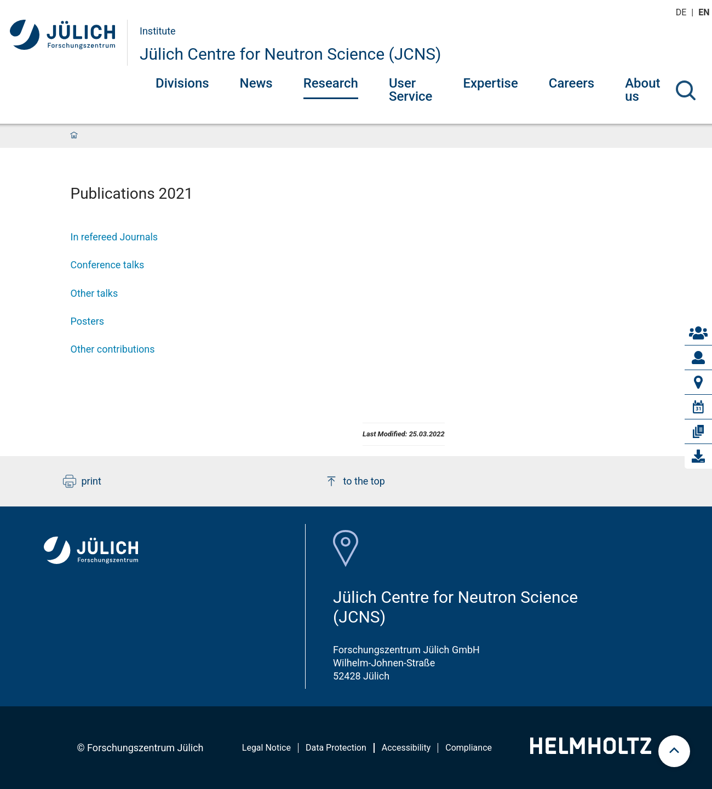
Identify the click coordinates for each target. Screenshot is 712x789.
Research (330, 83)
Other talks (94, 293)
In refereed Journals (114, 237)
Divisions (182, 83)
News (256, 83)
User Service (411, 90)
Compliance (468, 747)
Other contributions (113, 349)
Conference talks (108, 264)
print (82, 481)
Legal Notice (266, 747)
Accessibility (406, 747)
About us (642, 90)
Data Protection (336, 747)
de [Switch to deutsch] (682, 12)
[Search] (686, 90)
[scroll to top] (674, 751)
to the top (355, 481)
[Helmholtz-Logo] (590, 750)
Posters (88, 321)
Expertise (490, 83)
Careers (571, 83)
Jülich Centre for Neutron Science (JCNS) (290, 54)
